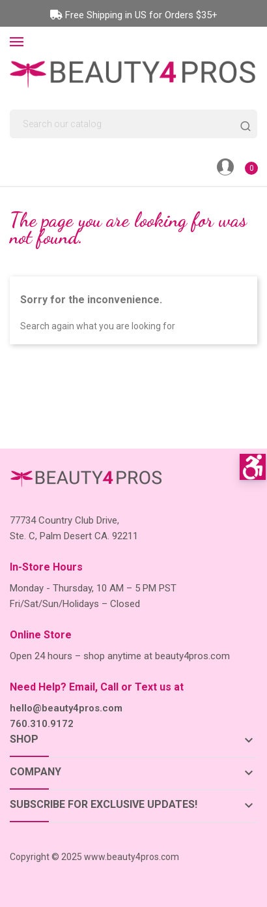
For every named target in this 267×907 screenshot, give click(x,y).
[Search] (133, 124)
